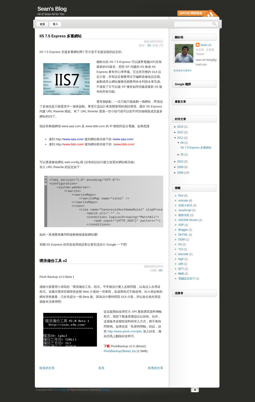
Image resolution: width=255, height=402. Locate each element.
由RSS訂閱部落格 (190, 13)
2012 (180, 132)
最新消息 (183, 215)
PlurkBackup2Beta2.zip (120, 351)
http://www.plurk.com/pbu (125, 331)
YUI (180, 249)
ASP (181, 225)
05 (183, 154)
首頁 (101, 368)
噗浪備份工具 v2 (53, 261)
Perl (180, 195)
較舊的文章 (155, 368)
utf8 (180, 264)
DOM (181, 239)
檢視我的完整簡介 (183, 70)
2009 (180, 167)
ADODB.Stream (188, 220)
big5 (181, 259)
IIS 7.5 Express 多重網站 (61, 36)
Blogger (183, 229)
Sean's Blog (51, 9)
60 (160, 270)
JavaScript (184, 210)
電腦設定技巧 (186, 278)
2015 (180, 126)
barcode (183, 254)
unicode (183, 200)
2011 (180, 137)
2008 (180, 172)
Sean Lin (205, 45)
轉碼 (181, 273)
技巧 (181, 268)
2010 (180, 161)
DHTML (183, 234)
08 (183, 142)
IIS (148, 45)
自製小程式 (185, 205)
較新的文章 (47, 368)
